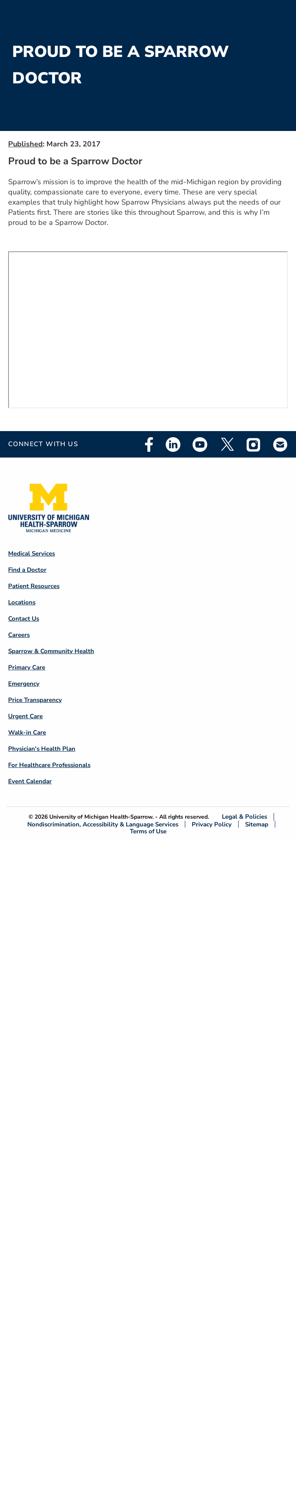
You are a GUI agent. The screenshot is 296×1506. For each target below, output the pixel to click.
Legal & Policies (244, 817)
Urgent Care (25, 716)
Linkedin (173, 444)
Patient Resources (33, 586)
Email (280, 444)
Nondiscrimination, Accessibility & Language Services (102, 824)
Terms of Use (148, 831)
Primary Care (26, 667)
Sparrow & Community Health (51, 651)
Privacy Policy (212, 824)
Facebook (149, 444)
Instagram (253, 444)
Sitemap (256, 824)
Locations (21, 602)
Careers (19, 635)
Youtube (200, 444)
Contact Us (23, 619)
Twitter (226, 444)
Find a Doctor (27, 570)
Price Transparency (35, 700)
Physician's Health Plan (41, 749)
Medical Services (31, 553)
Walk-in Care (27, 732)
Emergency (23, 684)
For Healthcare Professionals (49, 765)
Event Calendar (30, 781)
